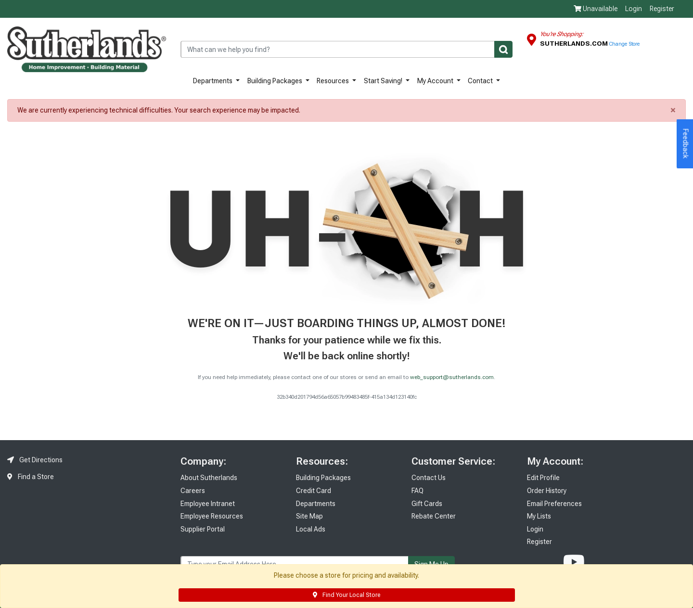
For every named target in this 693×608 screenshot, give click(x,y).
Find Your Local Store (346, 595)
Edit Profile (543, 477)
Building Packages (275, 81)
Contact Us (428, 477)
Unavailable (595, 9)
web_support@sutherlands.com (452, 377)
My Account (436, 81)
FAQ (417, 490)
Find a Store (30, 477)
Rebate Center (433, 516)
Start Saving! (384, 81)
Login (633, 9)
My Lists (539, 516)
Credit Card (313, 490)
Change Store (624, 44)
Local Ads (310, 529)
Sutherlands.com (574, 43)
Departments (213, 81)
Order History (546, 490)
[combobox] (346, 49)
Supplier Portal (202, 529)
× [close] (673, 110)
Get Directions (35, 460)
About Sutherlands (208, 477)
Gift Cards (426, 503)
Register (662, 9)
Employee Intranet (207, 503)
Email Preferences (554, 503)
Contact (481, 81)
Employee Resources (211, 516)
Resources (333, 81)
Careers (192, 490)
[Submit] (503, 49)
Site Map (309, 516)
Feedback (686, 144)
